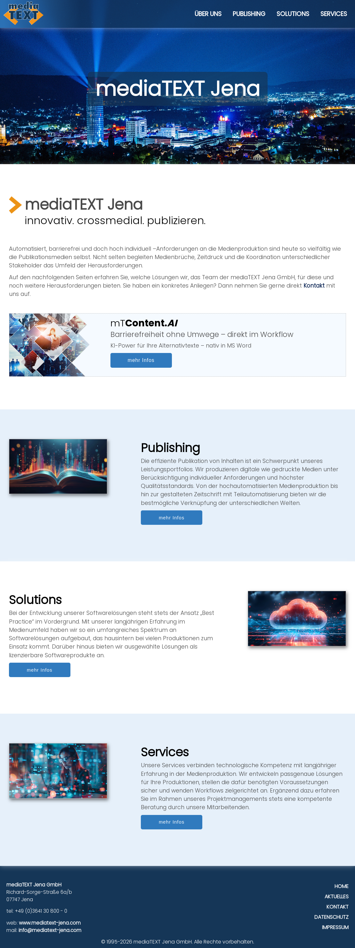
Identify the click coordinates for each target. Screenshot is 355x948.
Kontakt (314, 285)
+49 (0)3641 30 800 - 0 (41, 911)
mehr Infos (141, 360)
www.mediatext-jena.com (50, 922)
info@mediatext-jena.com (50, 930)
